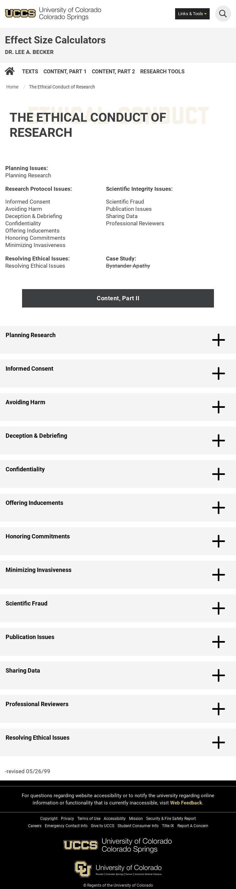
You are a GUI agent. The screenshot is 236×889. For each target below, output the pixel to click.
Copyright (49, 818)
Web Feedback (186, 803)
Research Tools (162, 71)
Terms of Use (88, 818)
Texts (30, 71)
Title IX (168, 826)
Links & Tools (192, 13)
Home (12, 86)
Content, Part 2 (113, 71)
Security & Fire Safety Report (171, 818)
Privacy (67, 818)
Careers (34, 826)
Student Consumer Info (138, 826)
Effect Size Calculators (55, 40)
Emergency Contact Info (66, 826)
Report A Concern (192, 826)
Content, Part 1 (65, 71)
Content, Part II (118, 298)
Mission (136, 818)
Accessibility (115, 818)
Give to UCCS (102, 826)
